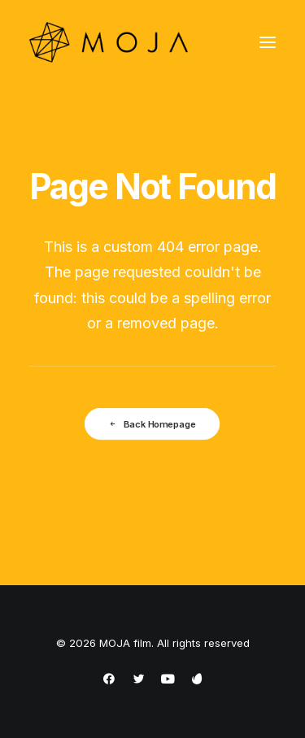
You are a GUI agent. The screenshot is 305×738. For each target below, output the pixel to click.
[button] (267, 42)
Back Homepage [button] (152, 423)
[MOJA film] (108, 42)
